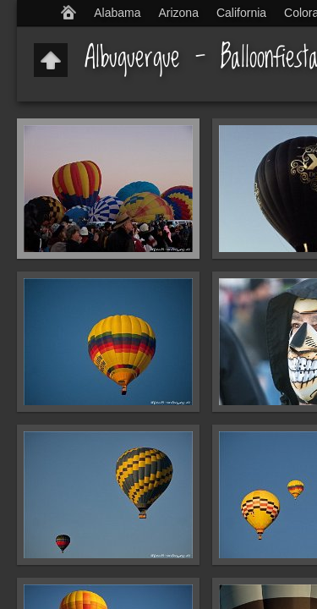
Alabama (117, 12)
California (241, 12)
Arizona (178, 12)
